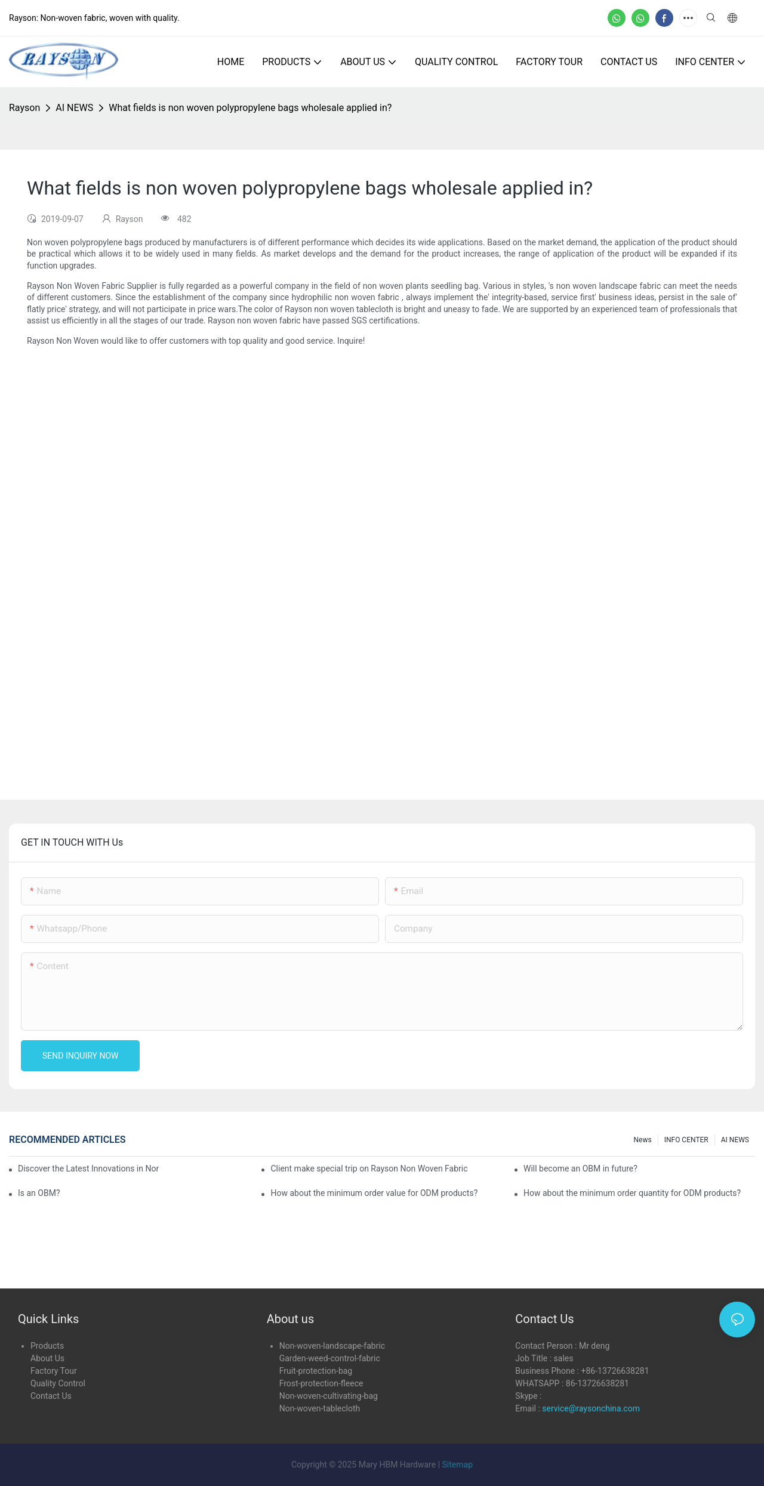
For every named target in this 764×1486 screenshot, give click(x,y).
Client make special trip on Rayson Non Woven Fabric (368, 1168)
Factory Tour (53, 1371)
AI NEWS (74, 107)
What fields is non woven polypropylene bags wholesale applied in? (250, 107)
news (643, 1140)
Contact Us (51, 1396)
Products (47, 1346)
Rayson (24, 107)
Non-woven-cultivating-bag (328, 1396)
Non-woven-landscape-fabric (332, 1346)
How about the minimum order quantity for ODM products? (632, 1193)
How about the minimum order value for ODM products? (374, 1193)
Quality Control (57, 1383)
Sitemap (457, 1464)
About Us (47, 1358)
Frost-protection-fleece (321, 1383)
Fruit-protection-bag (316, 1371)
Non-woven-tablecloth (320, 1408)
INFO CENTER (686, 1140)
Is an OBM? (39, 1193)
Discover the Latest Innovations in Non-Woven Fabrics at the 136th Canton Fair (88, 1168)
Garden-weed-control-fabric (329, 1358)
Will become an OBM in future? (580, 1168)
